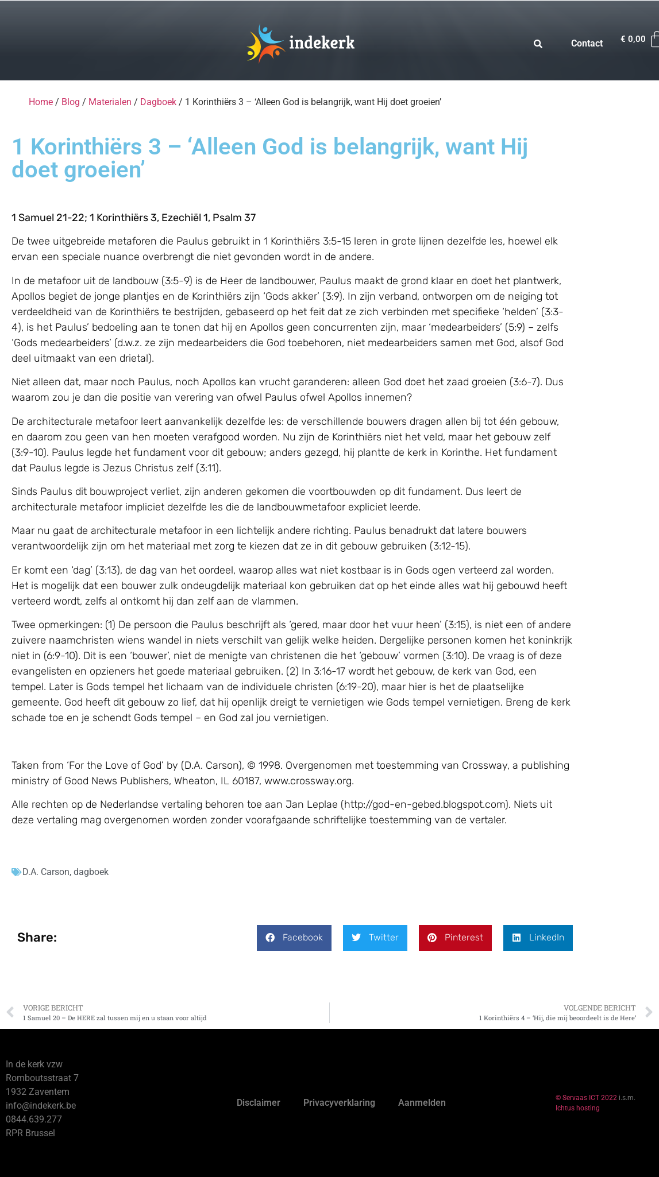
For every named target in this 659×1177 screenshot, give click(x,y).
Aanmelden (422, 1102)
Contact (587, 43)
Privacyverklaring (339, 1102)
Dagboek (158, 101)
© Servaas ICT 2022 (586, 1098)
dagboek (91, 871)
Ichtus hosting (578, 1108)
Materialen (110, 101)
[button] (294, 938)
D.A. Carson (46, 871)
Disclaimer (258, 1102)
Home (41, 101)
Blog (70, 101)
